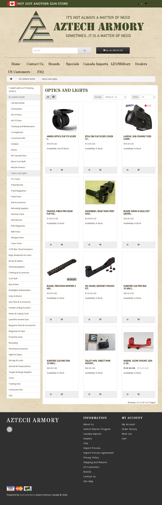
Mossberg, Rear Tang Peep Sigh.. (99, 212)
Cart (124, 438)
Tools (11, 378)
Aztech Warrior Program (97, 429)
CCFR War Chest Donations (21, 249)
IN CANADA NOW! (27, 79)
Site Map (88, 481)
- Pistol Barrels (16, 185)
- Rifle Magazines (17, 226)
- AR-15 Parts (15, 120)
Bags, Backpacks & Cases (20, 255)
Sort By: (98, 97)
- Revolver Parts (16, 214)
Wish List (127, 433)
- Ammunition (15, 109)
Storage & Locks (16, 360)
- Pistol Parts (15, 196)
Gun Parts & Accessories (20, 302)
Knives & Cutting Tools (19, 313)
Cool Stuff (13, 278)
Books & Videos (16, 261)
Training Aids (14, 383)
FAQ (85, 443)
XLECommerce (27, 494)
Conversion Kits (16, 389)
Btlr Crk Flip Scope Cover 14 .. (99, 138)
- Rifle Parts (14, 231)
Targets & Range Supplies (20, 372)
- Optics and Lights (18, 173)
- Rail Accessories (17, 202)
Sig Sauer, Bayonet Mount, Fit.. (100, 287)
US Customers (91, 466)
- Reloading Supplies (18, 208)
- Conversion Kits (17, 138)
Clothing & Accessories (19, 272)
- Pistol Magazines (17, 190)
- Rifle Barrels (15, 220)
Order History (129, 429)
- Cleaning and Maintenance (22, 126)
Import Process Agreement (98, 452)
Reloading (13, 343)
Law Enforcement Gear (19, 319)
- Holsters (14, 144)
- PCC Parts (14, 179)
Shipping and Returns (95, 462)
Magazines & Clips (17, 331)
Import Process (92, 448)
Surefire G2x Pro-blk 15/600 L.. (135, 287)
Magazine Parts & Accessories (22, 325)
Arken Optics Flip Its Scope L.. (61, 138)
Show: (135, 97)
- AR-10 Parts (15, 114)
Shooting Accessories (18, 348)
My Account (128, 424)
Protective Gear (16, 337)
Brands (87, 471)
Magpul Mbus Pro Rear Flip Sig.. (60, 212)
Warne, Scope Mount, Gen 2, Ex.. (138, 362)
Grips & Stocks (15, 296)
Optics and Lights (49, 79)
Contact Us (89, 476)
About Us (88, 424)
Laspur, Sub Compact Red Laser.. (137, 138)
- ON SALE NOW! (17, 103)
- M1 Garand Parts (17, 155)
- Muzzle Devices (17, 167)
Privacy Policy (91, 457)
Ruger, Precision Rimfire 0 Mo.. (61, 287)
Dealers (87, 438)
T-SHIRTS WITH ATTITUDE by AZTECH (21, 90)
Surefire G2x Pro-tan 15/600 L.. (58, 362)
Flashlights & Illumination (20, 290)
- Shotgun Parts (16, 237)
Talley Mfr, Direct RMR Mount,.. (97, 362)
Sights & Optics (15, 354)
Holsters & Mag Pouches (20, 307)
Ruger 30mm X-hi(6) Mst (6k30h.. (137, 212)
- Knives (13, 149)
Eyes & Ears (14, 284)
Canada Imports (92, 433)
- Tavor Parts (15, 243)
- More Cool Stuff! (17, 161)
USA (10, 395)
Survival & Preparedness (20, 366)
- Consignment (16, 132)
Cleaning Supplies (17, 266)
